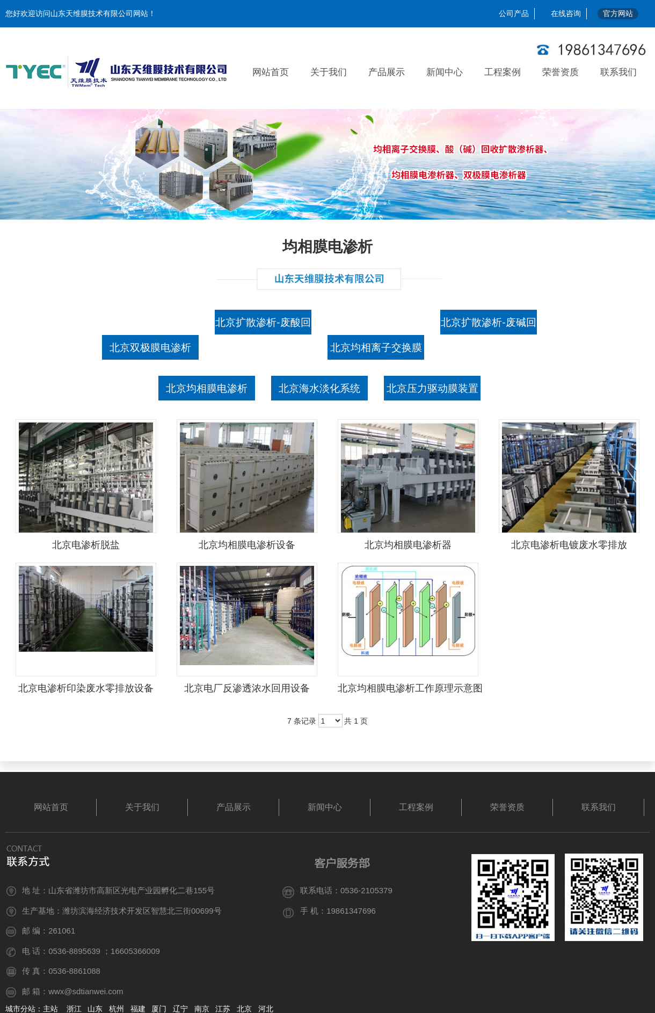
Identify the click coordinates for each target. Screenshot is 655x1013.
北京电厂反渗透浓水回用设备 (247, 688)
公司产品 (514, 13)
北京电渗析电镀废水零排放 (569, 545)
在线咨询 (566, 13)
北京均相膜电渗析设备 (247, 545)
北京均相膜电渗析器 (408, 545)
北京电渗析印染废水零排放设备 (86, 688)
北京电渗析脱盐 (86, 545)
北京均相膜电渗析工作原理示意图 (410, 688)
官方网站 (618, 13)
